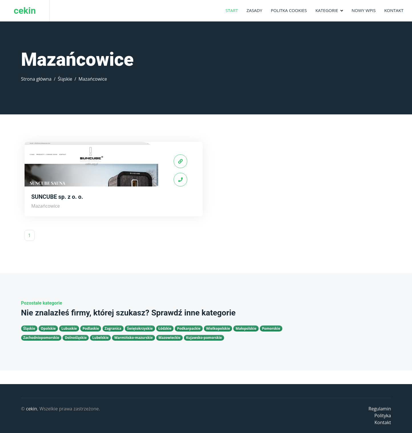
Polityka (382, 415)
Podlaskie (91, 328)
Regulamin (380, 409)
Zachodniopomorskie (41, 337)
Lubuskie (69, 328)
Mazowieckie (169, 337)
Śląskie (65, 79)
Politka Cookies (289, 10)
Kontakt (393, 10)
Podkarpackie (188, 328)
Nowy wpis (363, 10)
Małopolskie (246, 328)
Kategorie (326, 10)
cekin (31, 409)
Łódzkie (164, 328)
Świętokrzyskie (140, 328)
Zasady (254, 10)
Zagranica (112, 328)
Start (232, 10)
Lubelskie (100, 337)
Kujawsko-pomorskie (204, 337)
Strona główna (36, 79)
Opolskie (48, 328)
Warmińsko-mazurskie (133, 337)
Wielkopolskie (218, 328)
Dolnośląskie (76, 337)
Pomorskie (271, 328)
